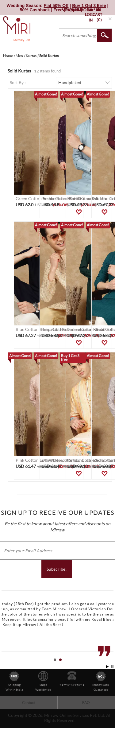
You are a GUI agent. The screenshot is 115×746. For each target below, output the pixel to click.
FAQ (86, 702)
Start (107, 666)
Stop (112, 666)
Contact (28, 702)
